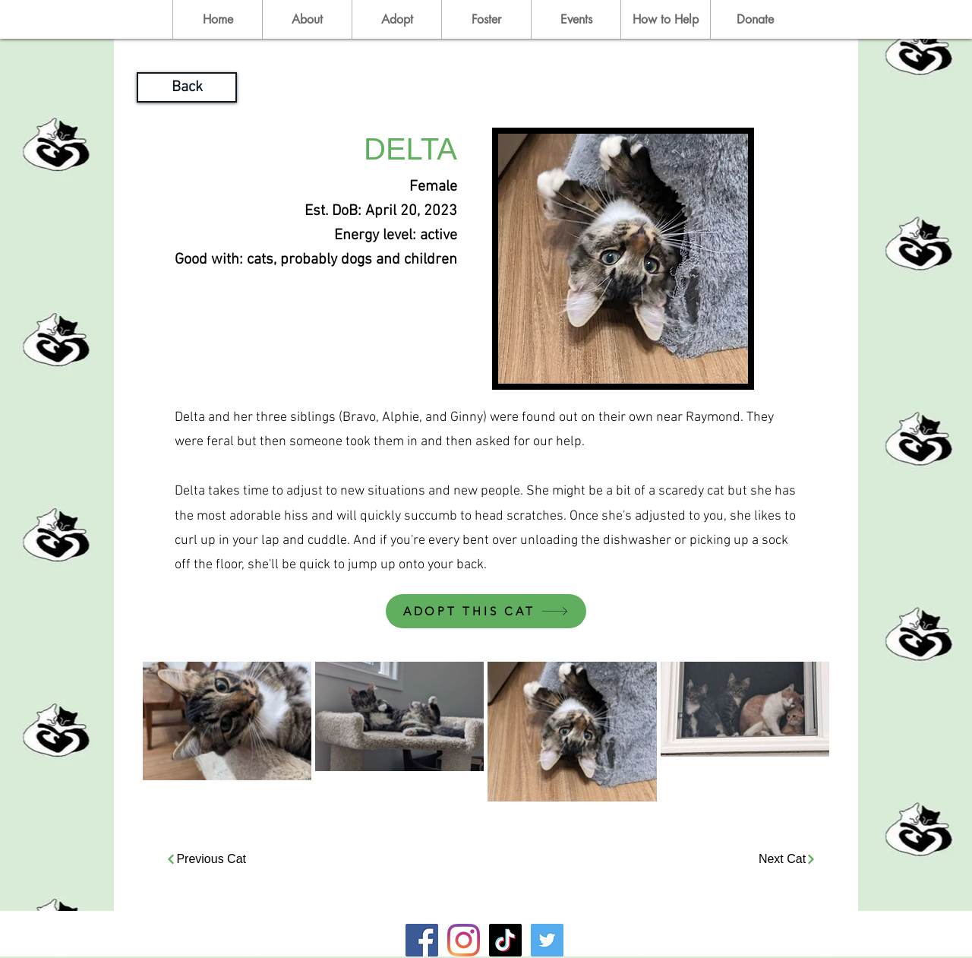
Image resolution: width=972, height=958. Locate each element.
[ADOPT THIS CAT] (486, 611)
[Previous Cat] (204, 859)
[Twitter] (547, 940)
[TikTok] (505, 940)
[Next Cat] (787, 859)
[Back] (187, 87)
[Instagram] (463, 940)
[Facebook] (422, 940)
